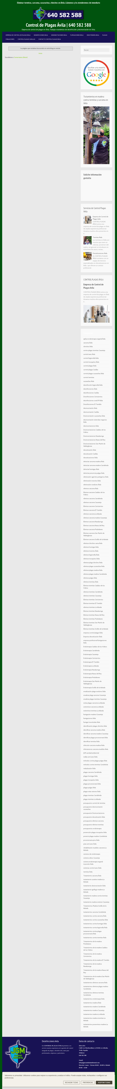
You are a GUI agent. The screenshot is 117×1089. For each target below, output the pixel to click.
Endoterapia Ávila (93, 35)
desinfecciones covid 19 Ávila (93, 400)
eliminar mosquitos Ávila (91, 559)
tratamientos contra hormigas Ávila (95, 924)
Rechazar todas (71, 1082)
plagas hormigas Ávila (90, 776)
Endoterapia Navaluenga (91, 670)
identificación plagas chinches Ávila (95, 726)
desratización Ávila (89, 450)
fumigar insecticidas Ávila (91, 722)
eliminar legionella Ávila (91, 555)
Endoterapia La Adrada (91, 666)
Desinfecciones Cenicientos (92, 397)
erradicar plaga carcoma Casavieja (94, 695)
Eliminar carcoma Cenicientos (93, 506)
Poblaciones (10, 39)
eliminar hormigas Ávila (91, 547)
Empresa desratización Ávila (92, 637)
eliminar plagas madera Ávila (92, 570)
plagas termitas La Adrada (92, 799)
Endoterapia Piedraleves (91, 677)
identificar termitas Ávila (91, 741)
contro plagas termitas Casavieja (94, 350)
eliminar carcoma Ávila (90, 488)
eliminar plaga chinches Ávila (92, 562)
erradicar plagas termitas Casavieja (94, 699)
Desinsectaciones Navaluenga (93, 436)
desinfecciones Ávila (90, 389)
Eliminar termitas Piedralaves (93, 619)
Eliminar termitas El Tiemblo (92, 603)
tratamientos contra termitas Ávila (94, 937)
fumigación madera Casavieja (93, 714)
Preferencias (88, 1082)
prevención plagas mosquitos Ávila (95, 832)
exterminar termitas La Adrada (93, 711)
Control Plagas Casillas (26, 39)
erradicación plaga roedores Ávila (94, 691)
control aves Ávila (89, 354)
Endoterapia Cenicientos (91, 658)
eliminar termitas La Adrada (92, 607)
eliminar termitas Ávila (90, 582)
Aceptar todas (104, 1082)
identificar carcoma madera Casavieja (95, 734)
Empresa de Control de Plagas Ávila (18, 35)
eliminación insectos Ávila (92, 481)
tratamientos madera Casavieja (93, 1010)
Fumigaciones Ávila (76, 35)
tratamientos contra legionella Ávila (95, 927)
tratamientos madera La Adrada (94, 1014)
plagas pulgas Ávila (89, 788)
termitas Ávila (87, 872)
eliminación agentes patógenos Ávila (95, 477)
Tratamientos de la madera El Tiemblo (96, 960)
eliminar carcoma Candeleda (92, 498)
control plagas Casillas (90, 370)
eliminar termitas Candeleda (92, 592)
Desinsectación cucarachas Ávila (94, 416)
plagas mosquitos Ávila (91, 780)
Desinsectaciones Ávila (59, 35)
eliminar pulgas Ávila (90, 578)
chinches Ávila (88, 346)
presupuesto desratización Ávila (94, 817)
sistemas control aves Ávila (92, 868)
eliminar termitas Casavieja (92, 596)
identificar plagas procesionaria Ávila (95, 737)
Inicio (40, 53)
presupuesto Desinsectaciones (93, 813)
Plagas (104, 35)
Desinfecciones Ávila (41, 35)
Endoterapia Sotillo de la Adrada (94, 687)
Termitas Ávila (97, 237)
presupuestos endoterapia (92, 828)
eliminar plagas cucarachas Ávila (93, 566)
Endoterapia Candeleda (91, 650)
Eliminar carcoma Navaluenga (93, 522)
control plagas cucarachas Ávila (93, 373)
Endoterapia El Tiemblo (91, 662)
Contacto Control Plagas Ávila (49, 39)
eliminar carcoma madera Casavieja (95, 518)
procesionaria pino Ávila (91, 840)
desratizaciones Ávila (90, 458)
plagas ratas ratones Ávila (91, 791)
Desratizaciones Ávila (100, 253)
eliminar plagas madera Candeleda (95, 574)
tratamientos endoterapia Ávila (93, 999)
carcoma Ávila (87, 343)
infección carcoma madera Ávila (93, 745)
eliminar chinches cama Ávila (92, 543)
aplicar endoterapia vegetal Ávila (94, 339)
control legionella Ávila (91, 358)
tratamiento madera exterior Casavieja (96, 902)
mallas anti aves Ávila (90, 757)
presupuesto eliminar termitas (93, 825)
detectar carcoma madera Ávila (93, 461)
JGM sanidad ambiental (91, 753)
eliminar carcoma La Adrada (92, 514)
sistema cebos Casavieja (91, 858)
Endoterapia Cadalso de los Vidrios (95, 647)
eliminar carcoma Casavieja (92, 502)
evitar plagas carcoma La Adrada (94, 703)
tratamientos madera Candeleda (94, 1007)
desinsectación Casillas (91, 412)
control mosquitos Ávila (91, 362)
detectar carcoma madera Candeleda (95, 465)
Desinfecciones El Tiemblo (92, 404)
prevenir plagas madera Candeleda (95, 836)
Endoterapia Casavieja (90, 654)
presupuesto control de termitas (94, 803)
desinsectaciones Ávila (91, 426)
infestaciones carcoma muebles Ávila (95, 749)
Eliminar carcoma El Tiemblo (92, 510)
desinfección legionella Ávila (92, 385)
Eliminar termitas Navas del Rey (93, 615)
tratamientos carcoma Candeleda (94, 912)
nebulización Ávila (89, 768)
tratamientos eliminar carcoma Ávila (95, 982)
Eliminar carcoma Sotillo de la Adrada (95, 539)
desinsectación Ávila (90, 408)
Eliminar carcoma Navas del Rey (93, 525)
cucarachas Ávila (88, 381)
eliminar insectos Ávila (90, 551)
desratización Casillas (90, 454)
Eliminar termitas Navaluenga (93, 611)
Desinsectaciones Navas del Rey (94, 440)
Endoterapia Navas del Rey (92, 674)
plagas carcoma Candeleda (92, 772)
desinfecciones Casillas (91, 393)
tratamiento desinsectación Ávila (94, 886)
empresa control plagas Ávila (93, 633)
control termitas (88, 377)
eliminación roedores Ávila (92, 485)
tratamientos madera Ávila (92, 1003)
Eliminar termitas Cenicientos (93, 600)
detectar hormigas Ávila (91, 469)
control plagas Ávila (89, 366)
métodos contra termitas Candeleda (95, 765)
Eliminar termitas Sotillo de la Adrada (95, 629)
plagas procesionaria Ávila (92, 784)
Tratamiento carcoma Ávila (92, 876)
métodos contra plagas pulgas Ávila (95, 761)
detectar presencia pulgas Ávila (93, 473)
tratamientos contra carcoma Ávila (94, 916)
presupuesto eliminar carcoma (93, 821)
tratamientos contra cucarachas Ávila (95, 920)
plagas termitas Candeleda (92, 795)
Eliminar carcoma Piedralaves (93, 529)
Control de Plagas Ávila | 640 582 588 (58, 25)
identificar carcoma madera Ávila (94, 730)
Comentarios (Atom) (21, 57)
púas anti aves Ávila (89, 844)
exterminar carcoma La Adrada (93, 707)
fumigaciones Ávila (89, 718)
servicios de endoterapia (91, 854)
